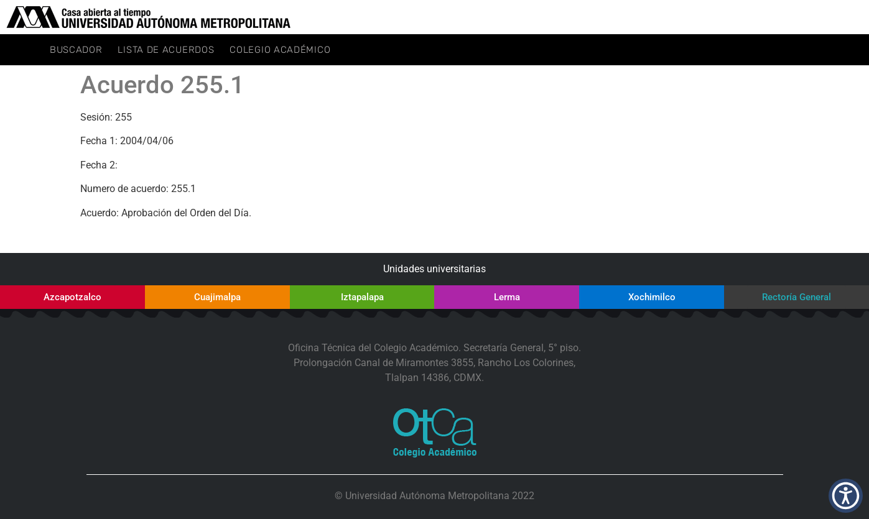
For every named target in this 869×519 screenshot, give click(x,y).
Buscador (76, 49)
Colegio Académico (280, 49)
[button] (846, 496)
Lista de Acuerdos (166, 49)
